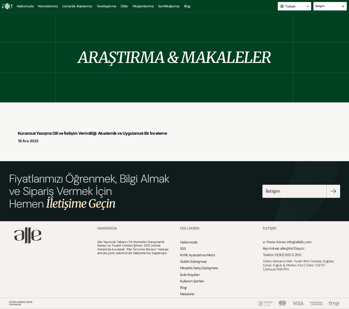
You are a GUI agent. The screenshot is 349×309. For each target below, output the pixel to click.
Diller (124, 6)
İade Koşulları (190, 274)
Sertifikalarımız (168, 6)
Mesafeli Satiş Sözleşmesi (199, 268)
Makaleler (187, 294)
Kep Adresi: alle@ (276, 248)
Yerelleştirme (106, 6)
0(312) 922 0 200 (288, 255)
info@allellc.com (299, 242)
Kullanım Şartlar (191, 281)
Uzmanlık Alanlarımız (77, 6)
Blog (187, 6)
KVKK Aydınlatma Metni (197, 255)
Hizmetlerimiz (48, 6)
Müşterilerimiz (143, 6)
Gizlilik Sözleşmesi (193, 261)
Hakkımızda (25, 6)
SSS (183, 248)
